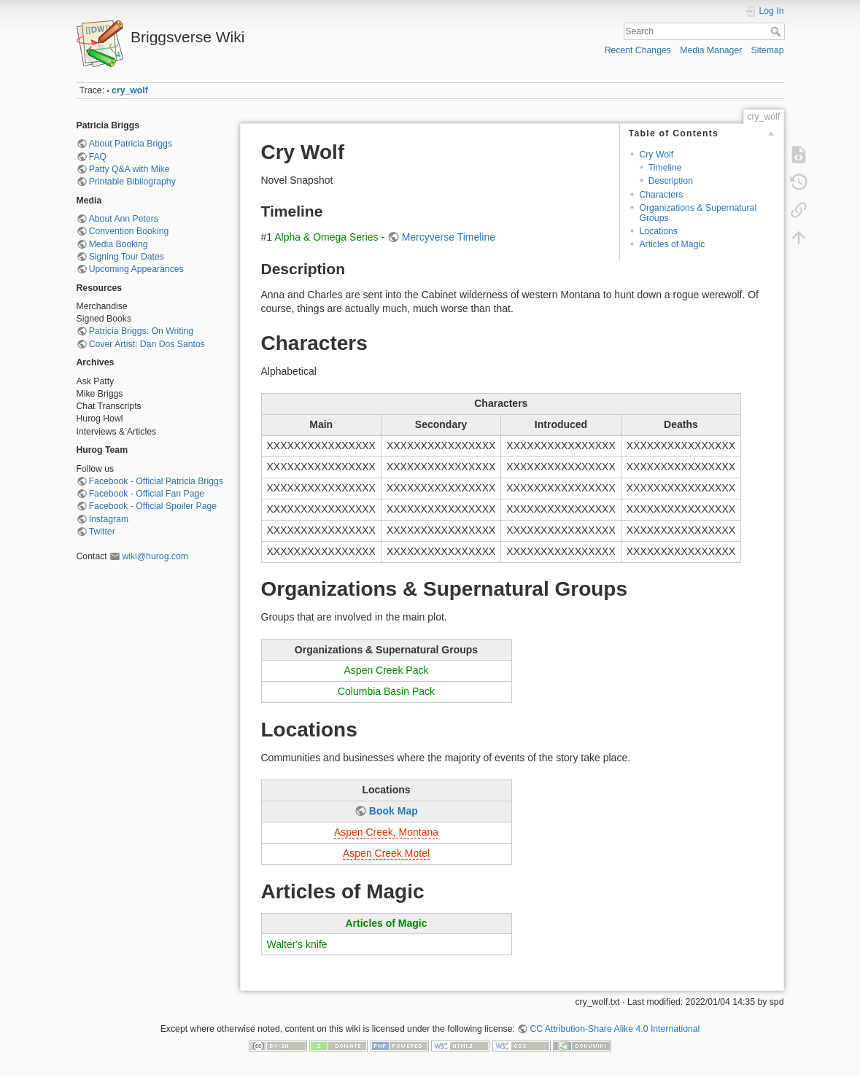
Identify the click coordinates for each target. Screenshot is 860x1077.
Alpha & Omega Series (326, 237)
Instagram (108, 519)
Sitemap (767, 50)
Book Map (393, 811)
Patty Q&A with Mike (129, 169)
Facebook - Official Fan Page (146, 494)
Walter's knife (297, 944)
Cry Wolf (656, 154)
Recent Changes (638, 50)
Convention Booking (129, 231)
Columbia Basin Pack (386, 691)
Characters (661, 195)
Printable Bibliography (132, 181)
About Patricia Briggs (130, 144)
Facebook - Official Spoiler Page (153, 506)
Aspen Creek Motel (386, 853)
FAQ (98, 157)
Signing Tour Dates (126, 257)
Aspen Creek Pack (386, 670)
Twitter (102, 531)
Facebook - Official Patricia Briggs (156, 481)
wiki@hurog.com (155, 556)
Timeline (665, 168)
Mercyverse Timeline (448, 237)
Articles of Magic (672, 244)
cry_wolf (130, 90)
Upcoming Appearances (136, 269)
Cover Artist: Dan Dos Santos (147, 344)
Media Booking (118, 244)
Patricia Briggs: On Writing (141, 331)
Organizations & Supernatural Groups (697, 212)
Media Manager (711, 50)
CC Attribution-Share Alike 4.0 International (615, 1029)
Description (670, 181)
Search (777, 31)
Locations (658, 231)
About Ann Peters (123, 219)
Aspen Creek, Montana (386, 832)
